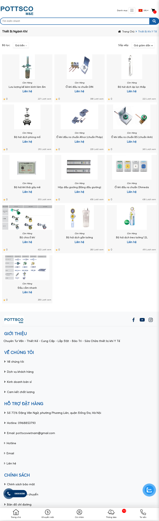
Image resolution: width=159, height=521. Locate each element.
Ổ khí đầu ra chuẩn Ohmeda (132, 187)
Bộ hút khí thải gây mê (27, 187)
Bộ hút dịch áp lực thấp (132, 86)
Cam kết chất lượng (21, 392)
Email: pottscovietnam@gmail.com (31, 433)
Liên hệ (11, 463)
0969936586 (19, 493)
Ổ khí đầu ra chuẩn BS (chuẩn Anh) (132, 137)
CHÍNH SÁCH (17, 475)
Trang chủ (16, 517)
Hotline (11, 443)
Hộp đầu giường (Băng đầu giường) (79, 187)
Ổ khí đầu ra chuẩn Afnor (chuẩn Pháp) (79, 137)
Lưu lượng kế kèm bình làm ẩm (27, 86)
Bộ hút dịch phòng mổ (27, 137)
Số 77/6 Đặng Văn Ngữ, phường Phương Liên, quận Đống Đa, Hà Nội (54, 413)
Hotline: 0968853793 (21, 423)
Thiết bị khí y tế (147, 31)
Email (10, 453)
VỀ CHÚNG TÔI (19, 352)
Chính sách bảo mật (21, 484)
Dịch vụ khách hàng (20, 372)
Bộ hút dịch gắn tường (79, 237)
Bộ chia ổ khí (27, 237)
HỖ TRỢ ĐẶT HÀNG (23, 403)
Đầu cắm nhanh (27, 287)
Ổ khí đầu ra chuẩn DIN (79, 86)
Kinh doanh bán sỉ (19, 382)
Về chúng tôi (15, 361)
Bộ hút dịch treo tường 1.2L (132, 237)
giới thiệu (15, 333)
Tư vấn (143, 517)
